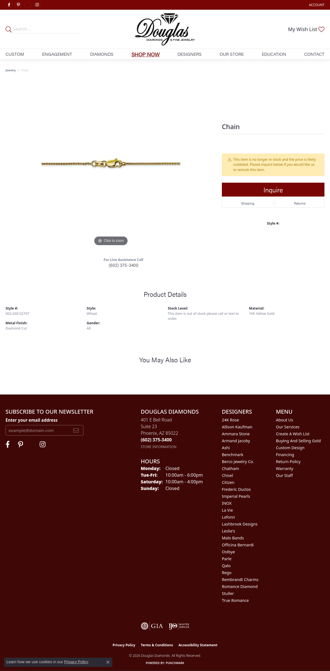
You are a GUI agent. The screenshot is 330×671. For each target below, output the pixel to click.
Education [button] (274, 54)
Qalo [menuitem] (226, 565)
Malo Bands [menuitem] (233, 538)
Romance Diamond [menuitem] (240, 586)
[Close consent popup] (108, 662)
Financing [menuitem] (285, 454)
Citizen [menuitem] (228, 482)
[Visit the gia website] (152, 626)
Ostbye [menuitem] (228, 551)
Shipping (247, 203)
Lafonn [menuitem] (228, 517)
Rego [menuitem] (227, 572)
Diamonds (101, 54)
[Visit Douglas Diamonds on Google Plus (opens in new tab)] (27, 5)
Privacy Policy (124, 645)
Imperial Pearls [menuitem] (236, 496)
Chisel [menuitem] (227, 475)
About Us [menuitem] (284, 420)
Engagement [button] (57, 54)
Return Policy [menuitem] (288, 461)
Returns (299, 203)
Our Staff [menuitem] (284, 475)
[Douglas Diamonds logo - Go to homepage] (165, 29)
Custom (15, 54)
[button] (316, 5)
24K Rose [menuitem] (230, 420)
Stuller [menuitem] (228, 593)
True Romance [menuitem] (235, 600)
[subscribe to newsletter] (76, 430)
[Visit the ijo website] (179, 626)
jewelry (11, 70)
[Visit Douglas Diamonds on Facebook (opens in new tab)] (9, 5)
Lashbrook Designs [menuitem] (240, 524)
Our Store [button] (232, 54)
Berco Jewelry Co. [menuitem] (238, 461)
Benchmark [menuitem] (232, 454)
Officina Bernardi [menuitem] (238, 544)
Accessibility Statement (198, 645)
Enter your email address (32, 420)
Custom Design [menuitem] (290, 447)
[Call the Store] (156, 440)
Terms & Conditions (157, 645)
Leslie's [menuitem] (228, 531)
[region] (111, 164)
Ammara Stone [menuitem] (236, 433)
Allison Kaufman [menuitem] (237, 426)
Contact (314, 54)
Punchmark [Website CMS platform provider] (175, 663)
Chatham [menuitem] (230, 468)
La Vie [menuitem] (227, 510)
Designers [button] (189, 54)
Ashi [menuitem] (226, 447)
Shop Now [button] (145, 54)
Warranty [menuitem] (284, 468)
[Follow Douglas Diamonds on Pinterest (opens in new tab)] (18, 5)
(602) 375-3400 (123, 265)
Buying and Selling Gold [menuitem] (298, 440)
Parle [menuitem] (227, 558)
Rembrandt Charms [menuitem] (240, 579)
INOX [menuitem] (227, 503)
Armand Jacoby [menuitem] (236, 440)
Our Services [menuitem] (287, 426)
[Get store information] (159, 446)
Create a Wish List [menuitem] (292, 433)
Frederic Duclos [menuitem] (236, 489)
